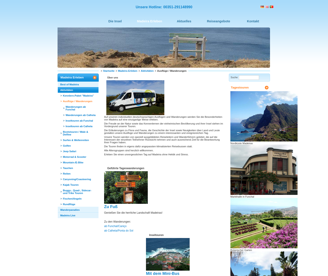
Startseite (109, 71)
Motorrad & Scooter (74, 157)
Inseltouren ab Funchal (79, 120)
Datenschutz (132, 266)
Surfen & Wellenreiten (76, 140)
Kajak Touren (71, 184)
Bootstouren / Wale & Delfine (75, 133)
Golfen (67, 145)
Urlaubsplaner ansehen (251, 239)
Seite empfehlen (247, 222)
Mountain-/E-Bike (73, 162)
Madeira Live (67, 215)
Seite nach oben (140, 253)
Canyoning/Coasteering (77, 179)
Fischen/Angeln (72, 198)
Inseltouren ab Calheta (79, 126)
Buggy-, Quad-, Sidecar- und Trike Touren (77, 191)
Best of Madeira (69, 84)
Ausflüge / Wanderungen (77, 101)
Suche (234, 77)
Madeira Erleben (127, 71)
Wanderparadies (70, 210)
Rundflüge (69, 204)
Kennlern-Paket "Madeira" (78, 95)
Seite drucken (246, 218)
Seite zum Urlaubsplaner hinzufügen (252, 229)
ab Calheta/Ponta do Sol (117, 170)
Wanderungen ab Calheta (81, 115)
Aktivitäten (147, 71)
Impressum (100, 266)
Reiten (67, 173)
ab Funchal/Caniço (114, 166)
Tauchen (68, 168)
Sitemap (115, 266)
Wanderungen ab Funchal (76, 108)
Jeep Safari (69, 151)
